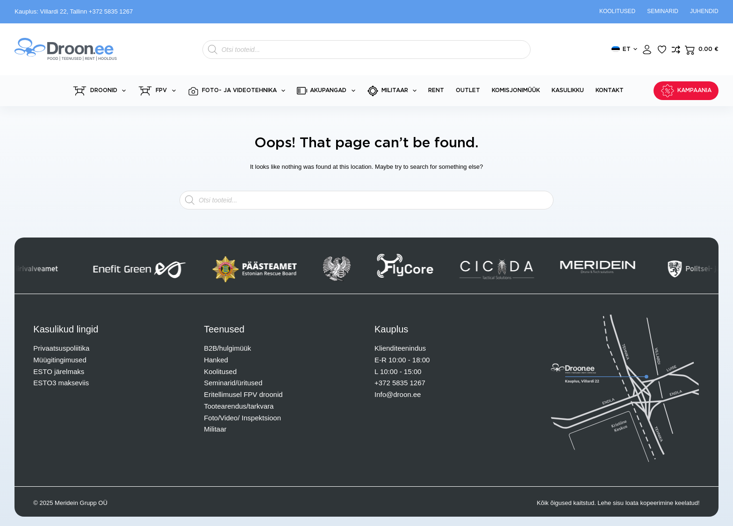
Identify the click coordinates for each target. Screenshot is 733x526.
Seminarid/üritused (233, 383)
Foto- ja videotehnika (238, 91)
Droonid (100, 91)
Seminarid (662, 11)
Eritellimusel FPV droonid (243, 394)
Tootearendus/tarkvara (238, 406)
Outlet (468, 90)
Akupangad (328, 90)
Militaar (393, 91)
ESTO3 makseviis (61, 383)
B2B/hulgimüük (227, 348)
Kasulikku (568, 90)
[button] (624, 49)
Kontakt (610, 90)
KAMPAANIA (686, 91)
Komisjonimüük (516, 90)
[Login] (647, 49)
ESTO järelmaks (58, 371)
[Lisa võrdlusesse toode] (676, 49)
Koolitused (617, 11)
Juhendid (704, 11)
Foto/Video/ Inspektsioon (242, 418)
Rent (436, 90)
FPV (158, 91)
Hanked (216, 360)
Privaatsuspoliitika (61, 348)
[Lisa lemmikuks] (662, 49)
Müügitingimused (59, 360)
